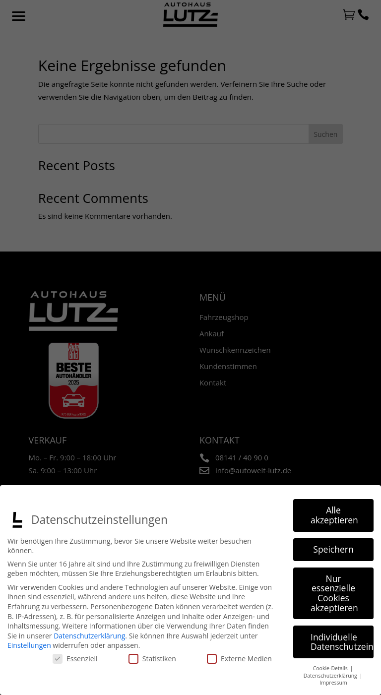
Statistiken (152, 658)
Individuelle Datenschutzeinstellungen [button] (342, 641)
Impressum (333, 682)
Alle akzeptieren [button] (334, 515)
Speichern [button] (333, 549)
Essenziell (75, 658)
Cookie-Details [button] (331, 668)
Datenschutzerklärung (89, 635)
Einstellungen (29, 645)
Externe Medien (239, 658)
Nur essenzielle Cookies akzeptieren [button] (334, 593)
